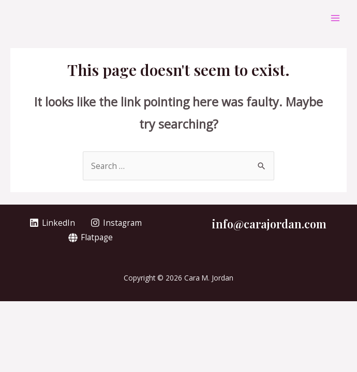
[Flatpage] (90, 237)
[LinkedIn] (52, 222)
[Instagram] (116, 222)
